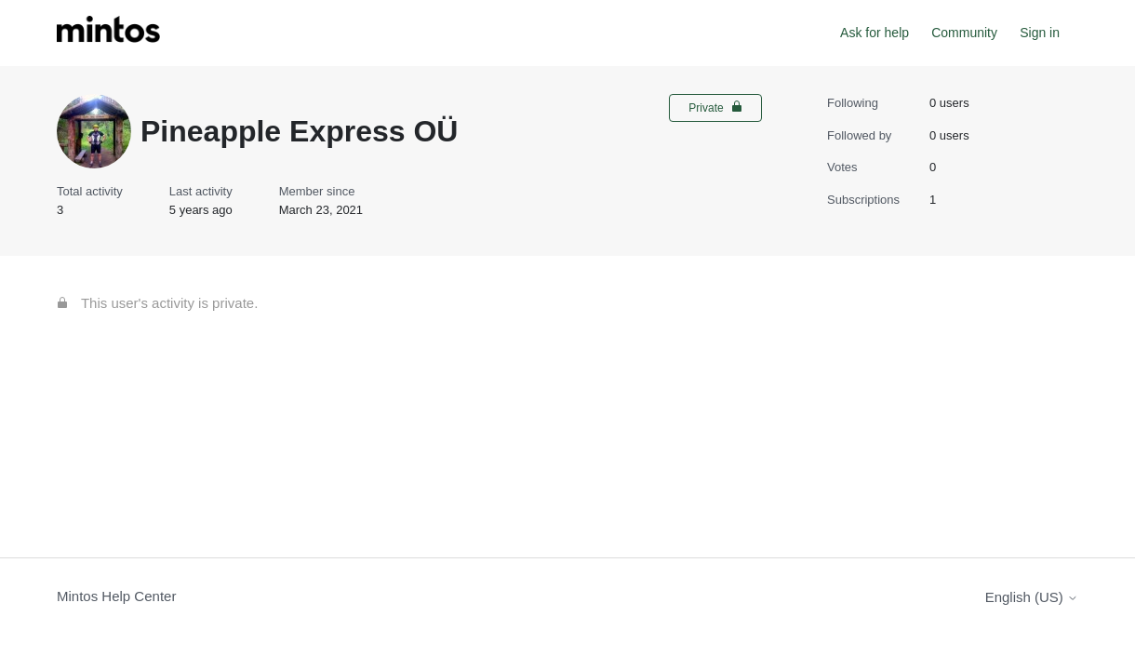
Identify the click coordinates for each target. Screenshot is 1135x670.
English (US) (1031, 597)
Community (964, 32)
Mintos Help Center (116, 596)
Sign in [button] (1040, 32)
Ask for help (874, 32)
